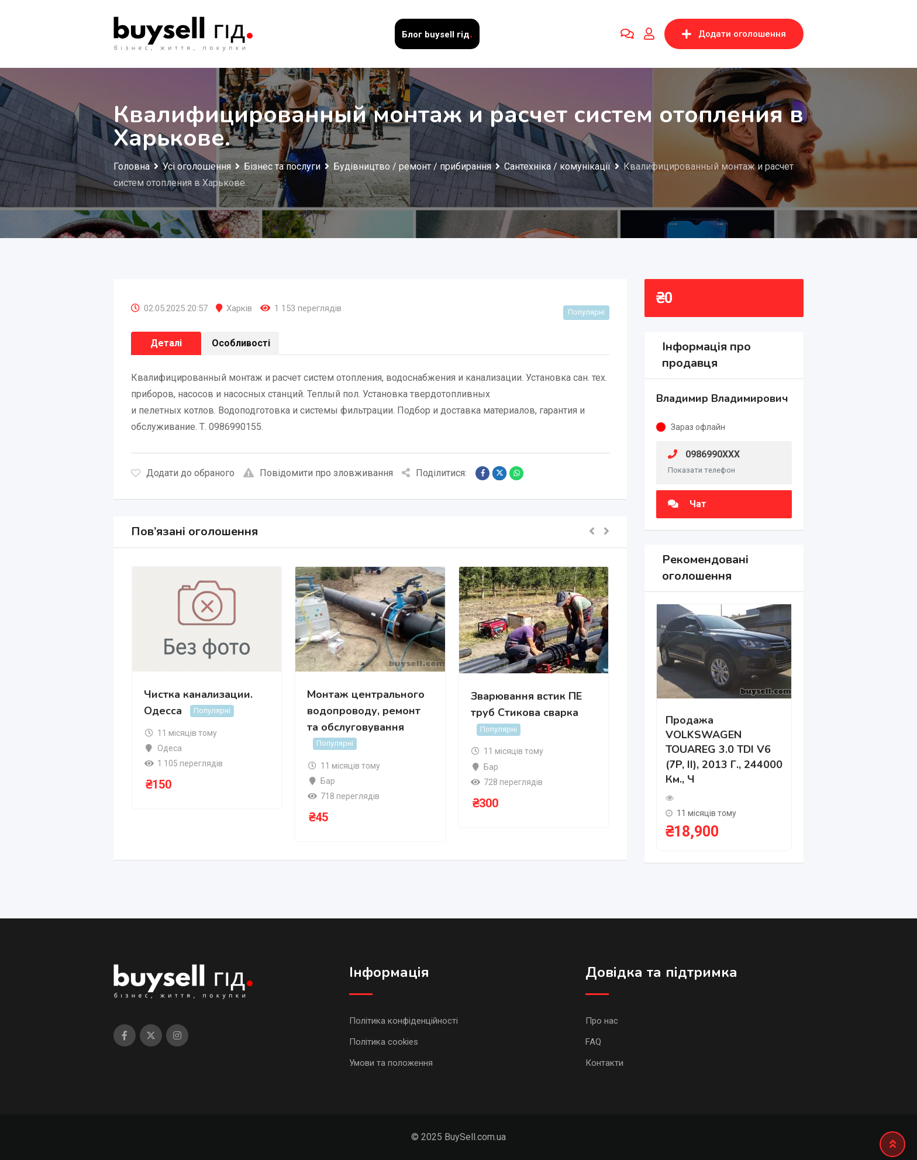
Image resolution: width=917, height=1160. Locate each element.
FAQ (593, 1042)
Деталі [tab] (166, 343)
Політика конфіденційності (403, 1021)
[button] (592, 532)
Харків (239, 308)
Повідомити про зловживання (318, 473)
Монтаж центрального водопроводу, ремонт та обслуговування (366, 710)
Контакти (604, 1063)
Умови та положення (391, 1063)
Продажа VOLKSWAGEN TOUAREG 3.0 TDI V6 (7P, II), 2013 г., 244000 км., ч (724, 749)
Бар (327, 781)
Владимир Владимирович (722, 398)
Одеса (169, 748)
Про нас (601, 1021)
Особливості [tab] (241, 343)
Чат (687, 504)
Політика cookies (383, 1042)
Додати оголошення (734, 34)
